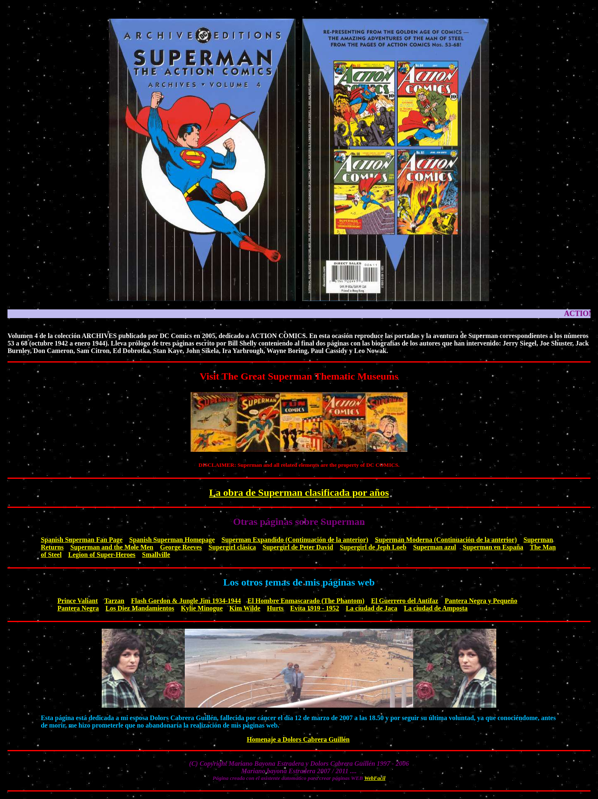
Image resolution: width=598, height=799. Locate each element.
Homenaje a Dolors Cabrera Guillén (298, 739)
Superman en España (493, 547)
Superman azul (434, 547)
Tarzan (114, 600)
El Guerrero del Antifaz (404, 600)
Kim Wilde (244, 608)
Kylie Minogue (202, 608)
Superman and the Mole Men (111, 547)
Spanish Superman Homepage (172, 539)
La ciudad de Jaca (371, 608)
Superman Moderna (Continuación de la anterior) (446, 539)
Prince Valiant (77, 600)
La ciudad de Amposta (436, 608)
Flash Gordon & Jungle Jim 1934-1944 (186, 600)
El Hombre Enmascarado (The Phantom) (306, 600)
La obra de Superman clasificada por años (299, 492)
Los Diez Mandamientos (139, 608)
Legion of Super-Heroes (101, 554)
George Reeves (181, 547)
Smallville (156, 554)
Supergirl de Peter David (297, 547)
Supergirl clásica (232, 547)
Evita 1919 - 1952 (314, 608)
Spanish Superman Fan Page (82, 539)
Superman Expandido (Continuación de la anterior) (294, 539)
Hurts (275, 608)
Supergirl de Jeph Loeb (373, 547)
